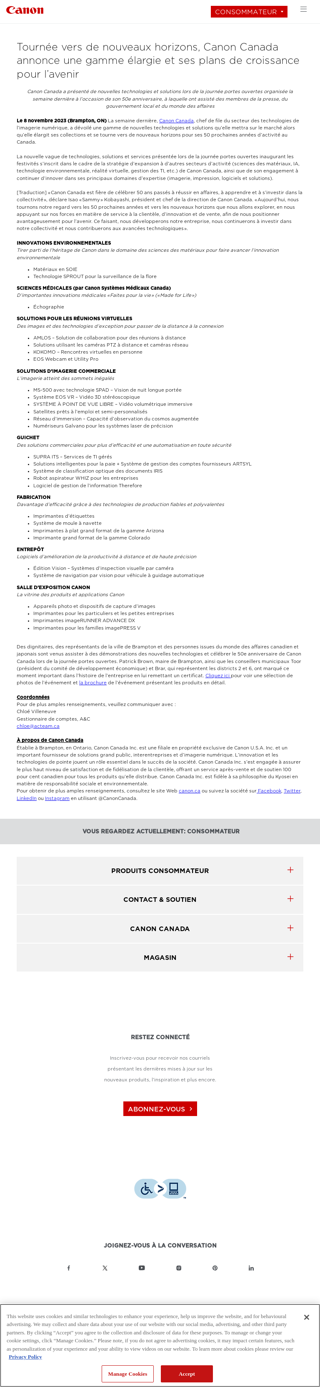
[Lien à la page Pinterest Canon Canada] (215, 1268)
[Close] (307, 1317)
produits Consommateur (160, 871)
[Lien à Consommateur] (24, 9)
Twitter (292, 791)
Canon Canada (176, 121)
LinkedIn (27, 798)
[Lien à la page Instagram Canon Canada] (178, 1268)
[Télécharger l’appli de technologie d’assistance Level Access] (160, 1190)
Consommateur (246, 12)
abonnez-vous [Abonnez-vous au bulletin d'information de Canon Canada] (161, 1109)
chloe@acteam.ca (38, 726)
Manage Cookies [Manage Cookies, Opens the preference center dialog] (128, 1374)
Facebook (269, 791)
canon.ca (189, 791)
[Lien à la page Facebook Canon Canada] (68, 1268)
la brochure (93, 683)
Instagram (57, 798)
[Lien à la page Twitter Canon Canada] (105, 1268)
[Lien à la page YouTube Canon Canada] (142, 1268)
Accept (187, 1374)
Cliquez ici (218, 675)
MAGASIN (160, 958)
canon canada (160, 929)
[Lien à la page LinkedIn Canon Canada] (251, 1268)
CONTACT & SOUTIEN (160, 900)
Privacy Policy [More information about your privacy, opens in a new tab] (25, 1357)
